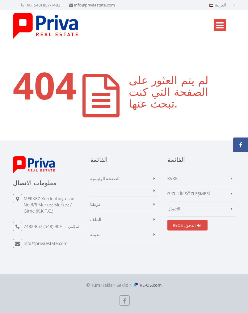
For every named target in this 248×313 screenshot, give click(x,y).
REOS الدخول (186, 225)
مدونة (95, 234)
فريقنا (95, 204)
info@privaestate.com (94, 5)
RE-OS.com (151, 285)
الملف (95, 219)
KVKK (172, 178)
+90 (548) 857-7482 (42, 5)
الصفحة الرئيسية (105, 178)
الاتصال (173, 209)
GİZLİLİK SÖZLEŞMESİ (188, 194)
